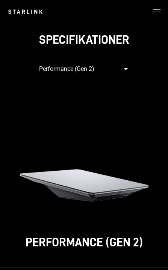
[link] (25, 11)
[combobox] (84, 69)
